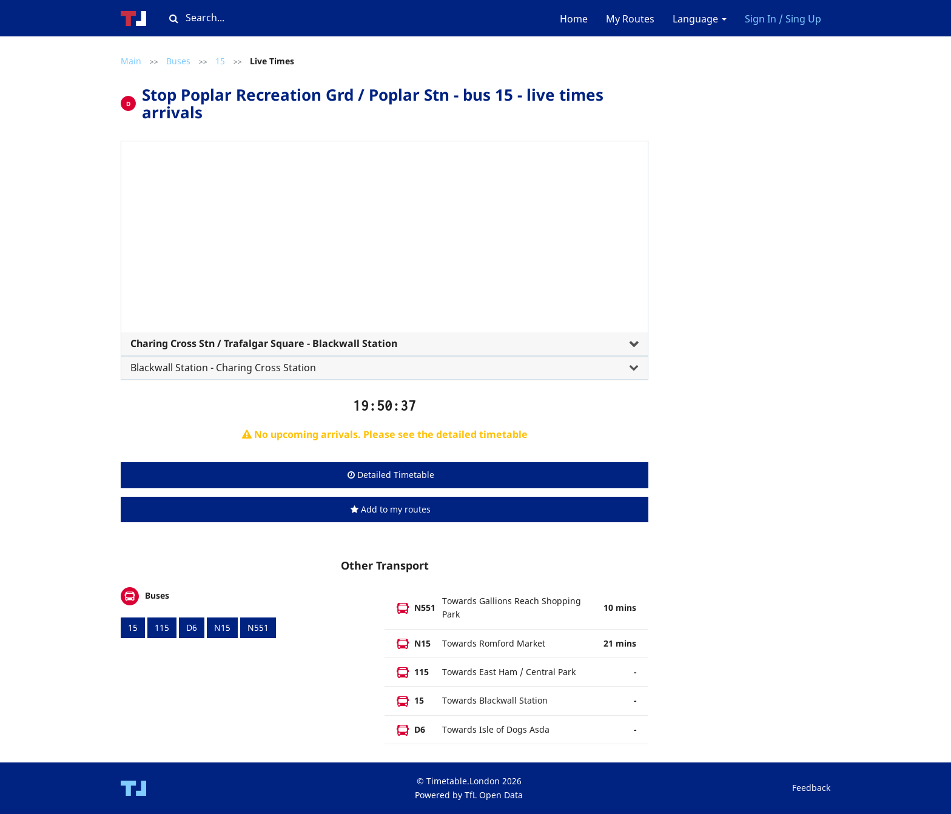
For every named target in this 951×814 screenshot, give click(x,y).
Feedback (811, 787)
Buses (178, 61)
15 (220, 61)
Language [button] (700, 18)
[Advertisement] (384, 241)
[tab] (384, 255)
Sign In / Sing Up (783, 18)
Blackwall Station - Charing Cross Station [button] (223, 367)
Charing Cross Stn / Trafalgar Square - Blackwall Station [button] (263, 343)
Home (574, 18)
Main (131, 61)
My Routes (630, 18)
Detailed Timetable (391, 474)
